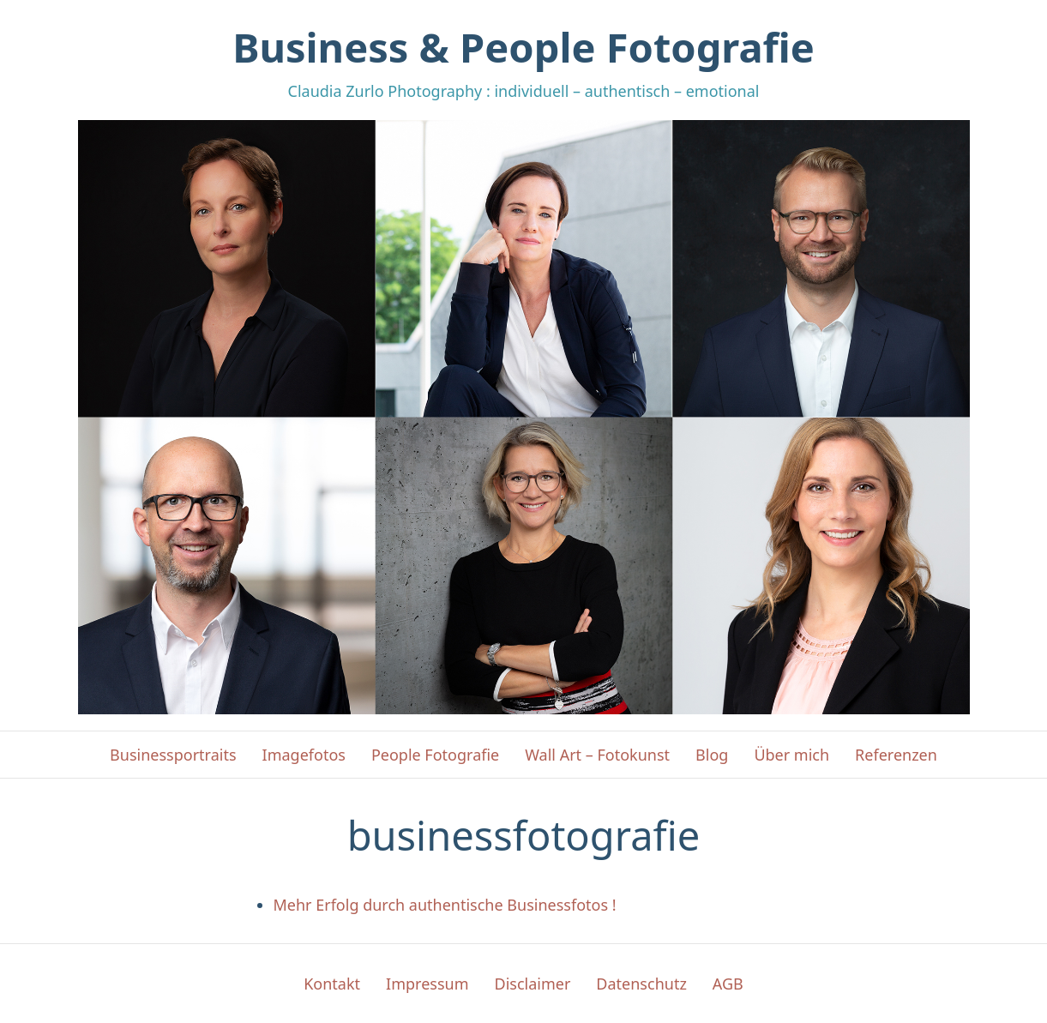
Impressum (427, 983)
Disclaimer (533, 983)
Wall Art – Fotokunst (597, 754)
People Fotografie (435, 754)
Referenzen (896, 754)
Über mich (791, 754)
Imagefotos (304, 754)
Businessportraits (173, 754)
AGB (728, 983)
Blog (711, 754)
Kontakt (332, 983)
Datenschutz (641, 983)
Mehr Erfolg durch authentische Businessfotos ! (445, 904)
